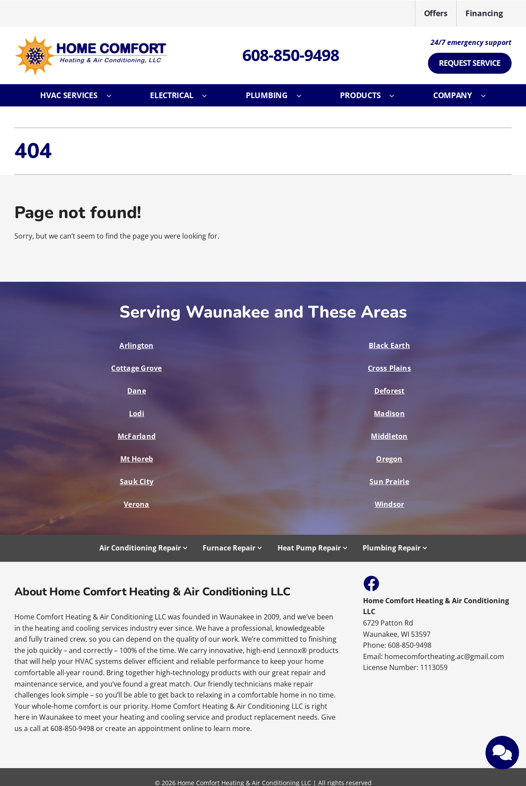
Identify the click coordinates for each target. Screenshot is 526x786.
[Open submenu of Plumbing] (303, 95)
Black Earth (389, 345)
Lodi (136, 413)
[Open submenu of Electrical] (209, 95)
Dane (136, 391)
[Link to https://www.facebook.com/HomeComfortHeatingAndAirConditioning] (371, 583)
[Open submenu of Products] (396, 95)
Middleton (389, 436)
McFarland (137, 436)
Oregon (389, 459)
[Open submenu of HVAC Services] (113, 95)
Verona (136, 504)
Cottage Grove (136, 368)
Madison (389, 413)
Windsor (389, 504)
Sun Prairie (389, 481)
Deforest (389, 391)
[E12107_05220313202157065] (90, 39)
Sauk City (136, 481)
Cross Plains (389, 368)
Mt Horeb (136, 459)
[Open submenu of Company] (488, 95)
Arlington (136, 345)
